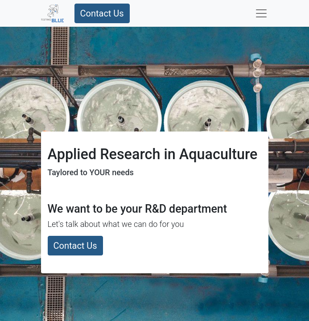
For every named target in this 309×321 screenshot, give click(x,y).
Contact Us (102, 13)
